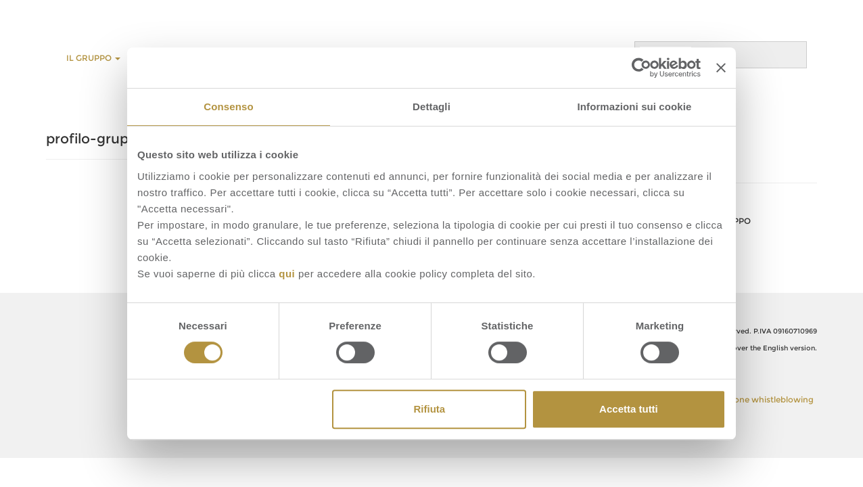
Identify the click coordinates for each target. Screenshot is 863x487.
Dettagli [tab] (431, 106)
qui (287, 273)
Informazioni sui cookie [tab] (635, 106)
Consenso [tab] (228, 106)
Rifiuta (430, 409)
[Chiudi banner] (721, 67)
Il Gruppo (93, 58)
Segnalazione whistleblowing (754, 399)
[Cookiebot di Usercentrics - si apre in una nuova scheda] (641, 67)
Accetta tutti (628, 409)
